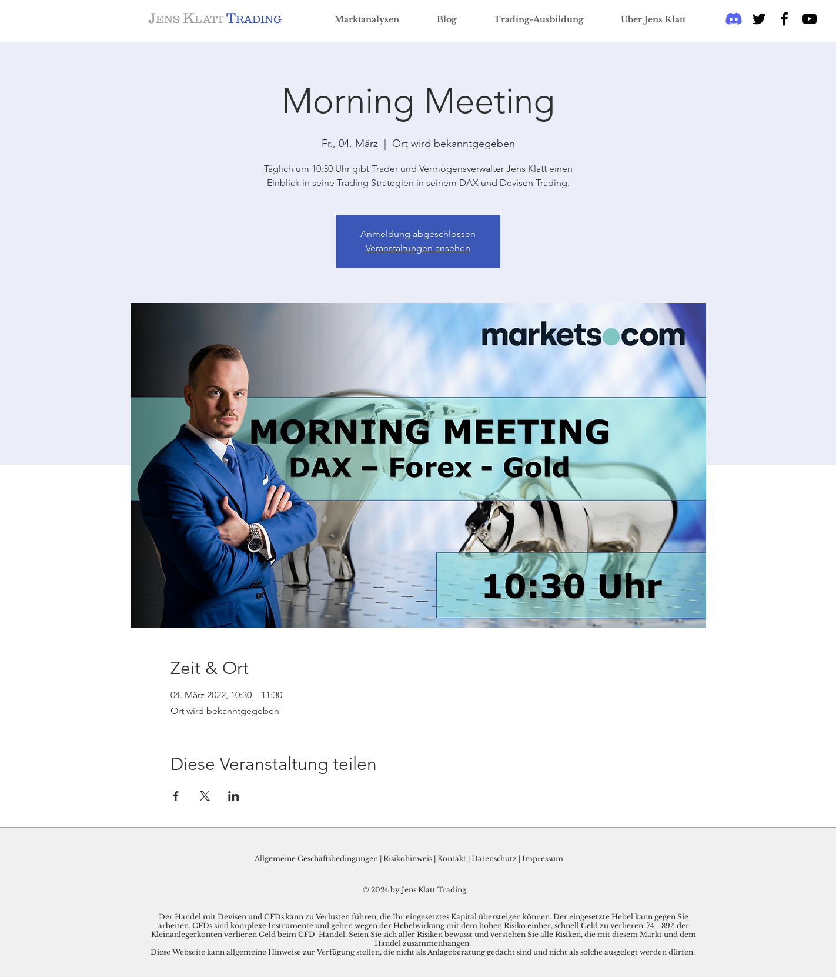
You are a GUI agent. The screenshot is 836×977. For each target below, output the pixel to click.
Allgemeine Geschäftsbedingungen (316, 858)
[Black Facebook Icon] (784, 19)
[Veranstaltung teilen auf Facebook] (176, 796)
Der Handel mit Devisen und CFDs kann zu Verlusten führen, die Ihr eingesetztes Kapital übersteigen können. (356, 916)
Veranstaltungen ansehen (418, 248)
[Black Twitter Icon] (759, 19)
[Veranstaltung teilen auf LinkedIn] (233, 796)
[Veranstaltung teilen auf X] (204, 796)
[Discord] (734, 19)
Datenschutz (494, 858)
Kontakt (452, 858)
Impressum (542, 858)
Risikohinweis (407, 858)
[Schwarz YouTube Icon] (809, 19)
